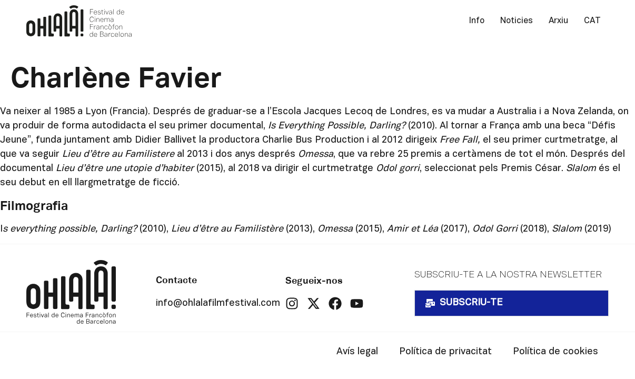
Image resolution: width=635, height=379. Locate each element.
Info (476, 21)
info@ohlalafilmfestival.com (218, 303)
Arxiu (558, 21)
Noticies (516, 21)
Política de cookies (555, 351)
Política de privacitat (445, 351)
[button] (511, 303)
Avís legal (357, 351)
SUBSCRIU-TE (471, 302)
